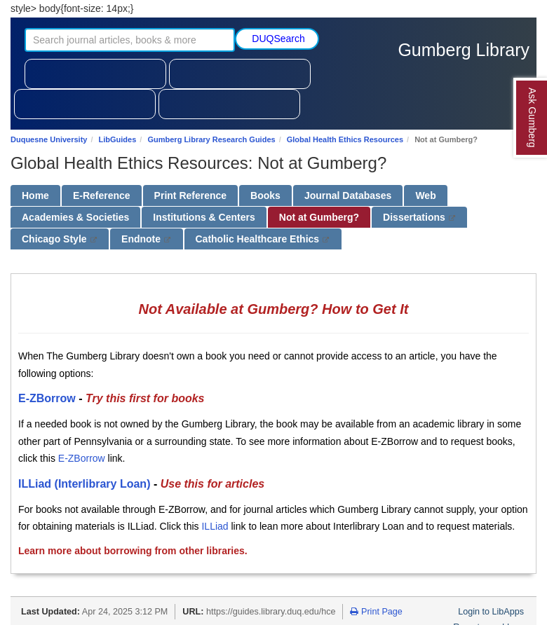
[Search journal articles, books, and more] (130, 40)
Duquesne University (49, 139)
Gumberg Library (463, 50)
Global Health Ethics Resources (345, 139)
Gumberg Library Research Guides (211, 139)
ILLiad (214, 526)
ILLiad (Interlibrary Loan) (84, 484)
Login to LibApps (491, 612)
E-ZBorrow (47, 398)
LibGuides (118, 139)
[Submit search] (277, 39)
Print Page (376, 612)
